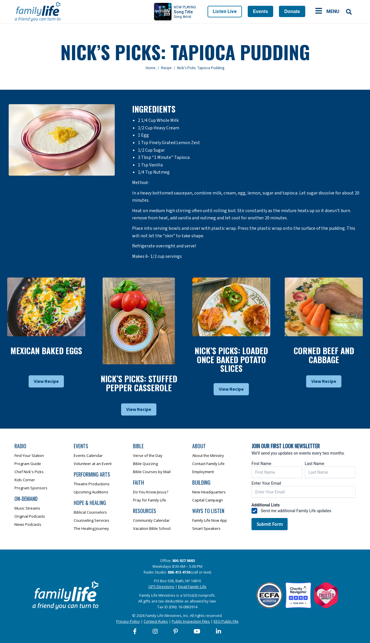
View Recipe (46, 381)
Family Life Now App (209, 520)
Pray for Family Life (149, 500)
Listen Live (225, 11)
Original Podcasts (29, 516)
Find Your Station (29, 455)
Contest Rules (156, 621)
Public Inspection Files (191, 621)
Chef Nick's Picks (29, 471)
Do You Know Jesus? (150, 492)
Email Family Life (192, 586)
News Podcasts (27, 524)
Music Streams (27, 508)
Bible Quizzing (145, 463)
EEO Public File (226, 621)
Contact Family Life (208, 463)
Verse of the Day (147, 455)
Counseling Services (91, 520)
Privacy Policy (128, 621)
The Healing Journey (91, 528)
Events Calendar (88, 455)
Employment (203, 471)
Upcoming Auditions (91, 492)
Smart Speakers (206, 528)
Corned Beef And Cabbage (324, 355)
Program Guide (27, 463)
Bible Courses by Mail (152, 471)
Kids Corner (24, 479)
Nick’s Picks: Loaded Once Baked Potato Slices (231, 359)
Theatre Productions (92, 483)
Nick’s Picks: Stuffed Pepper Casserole (139, 383)
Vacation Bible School (152, 528)
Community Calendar (151, 520)
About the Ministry (208, 455)
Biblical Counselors (90, 512)
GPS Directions (161, 586)
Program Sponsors (30, 487)
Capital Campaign (207, 500)
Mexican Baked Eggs (46, 351)
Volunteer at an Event (93, 463)
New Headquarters (209, 492)
